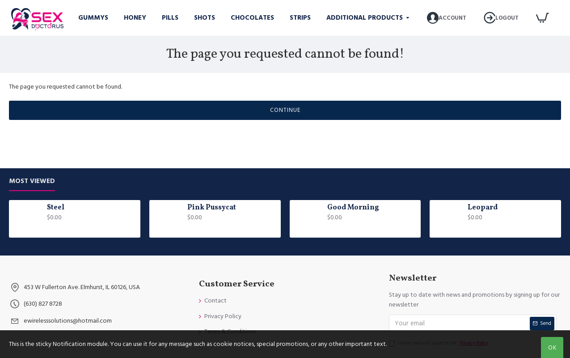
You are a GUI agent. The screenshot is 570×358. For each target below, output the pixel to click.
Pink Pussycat (211, 208)
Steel (55, 208)
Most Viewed (32, 181)
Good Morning (353, 208)
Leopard (483, 208)
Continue (285, 110)
